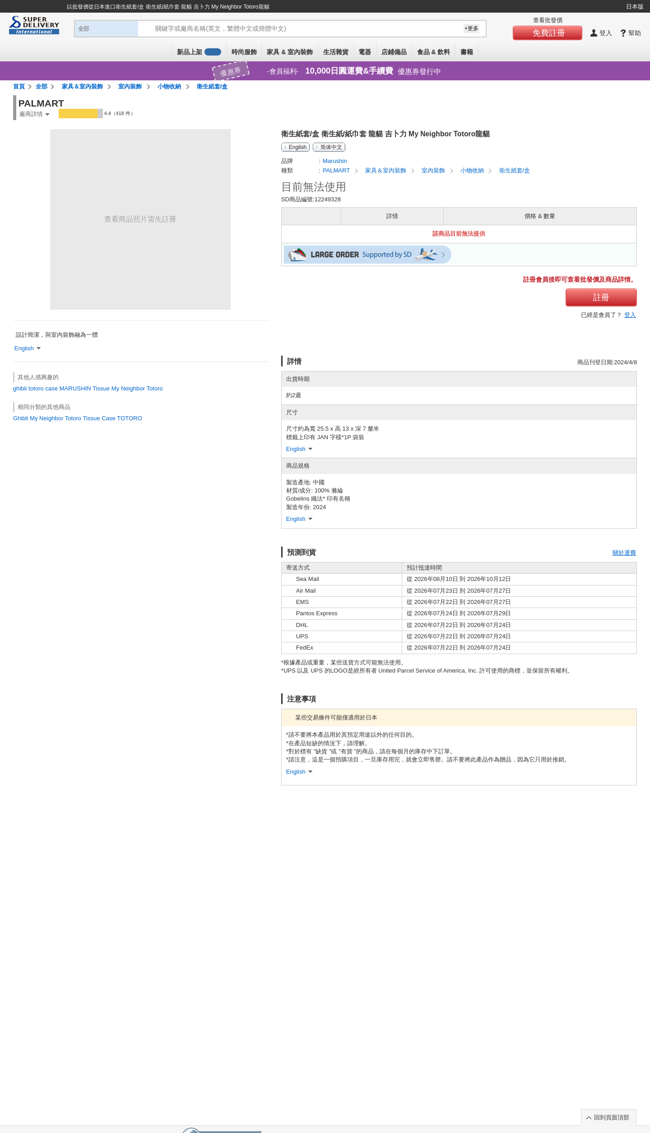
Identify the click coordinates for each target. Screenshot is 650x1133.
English (297, 147)
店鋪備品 (394, 52)
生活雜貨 (335, 52)
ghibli (20, 388)
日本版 (635, 6)
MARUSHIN (75, 388)
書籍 (466, 52)
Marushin (335, 161)
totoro (36, 388)
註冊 (601, 297)
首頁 (19, 86)
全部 (41, 86)
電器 (364, 52)
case (51, 388)
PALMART (337, 170)
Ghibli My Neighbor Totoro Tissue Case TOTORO (77, 418)
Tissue (101, 388)
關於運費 (624, 552)
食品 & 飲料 (433, 52)
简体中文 (331, 147)
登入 (630, 314)
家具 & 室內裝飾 (290, 52)
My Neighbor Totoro (137, 388)
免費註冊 (549, 32)
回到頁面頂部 (611, 1117)
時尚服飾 (244, 52)
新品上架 (199, 52)
